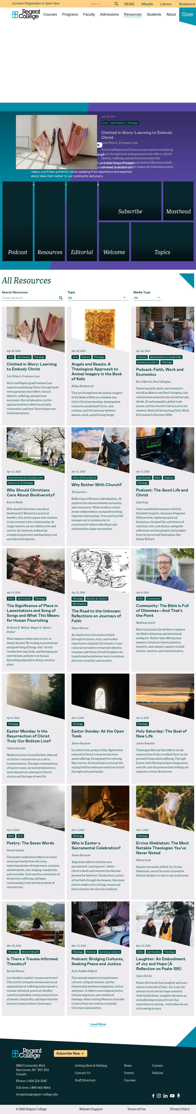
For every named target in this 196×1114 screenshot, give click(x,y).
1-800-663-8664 (39, 1087)
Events (129, 1073)
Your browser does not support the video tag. (98, 70)
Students (154, 14)
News (128, 1065)
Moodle (147, 4)
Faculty (89, 14)
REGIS (129, 4)
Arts (10, 357)
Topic (71, 292)
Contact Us (82, 1073)
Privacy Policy (180, 1109)
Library (166, 4)
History (85, 357)
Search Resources (15, 292)
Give (187, 14)
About (171, 14)
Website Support (91, 1109)
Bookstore (187, 4)
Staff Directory (85, 1080)
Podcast (142, 357)
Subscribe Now (68, 1053)
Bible (158, 478)
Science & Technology (20, 483)
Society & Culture (147, 362)
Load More (98, 1024)
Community (153, 599)
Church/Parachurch (84, 478)
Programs (70, 14)
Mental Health (30, 952)
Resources (133, 14)
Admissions (109, 14)
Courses (50, 14)
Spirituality (23, 357)
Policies (157, 1073)
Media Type (141, 292)
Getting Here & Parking (91, 1065)
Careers (157, 1065)
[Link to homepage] (25, 14)
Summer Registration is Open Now (35, 3)
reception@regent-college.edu (37, 1094)
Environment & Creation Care (25, 478)
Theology (39, 357)
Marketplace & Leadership (165, 357)
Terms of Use (136, 1109)
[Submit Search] (116, 4)
